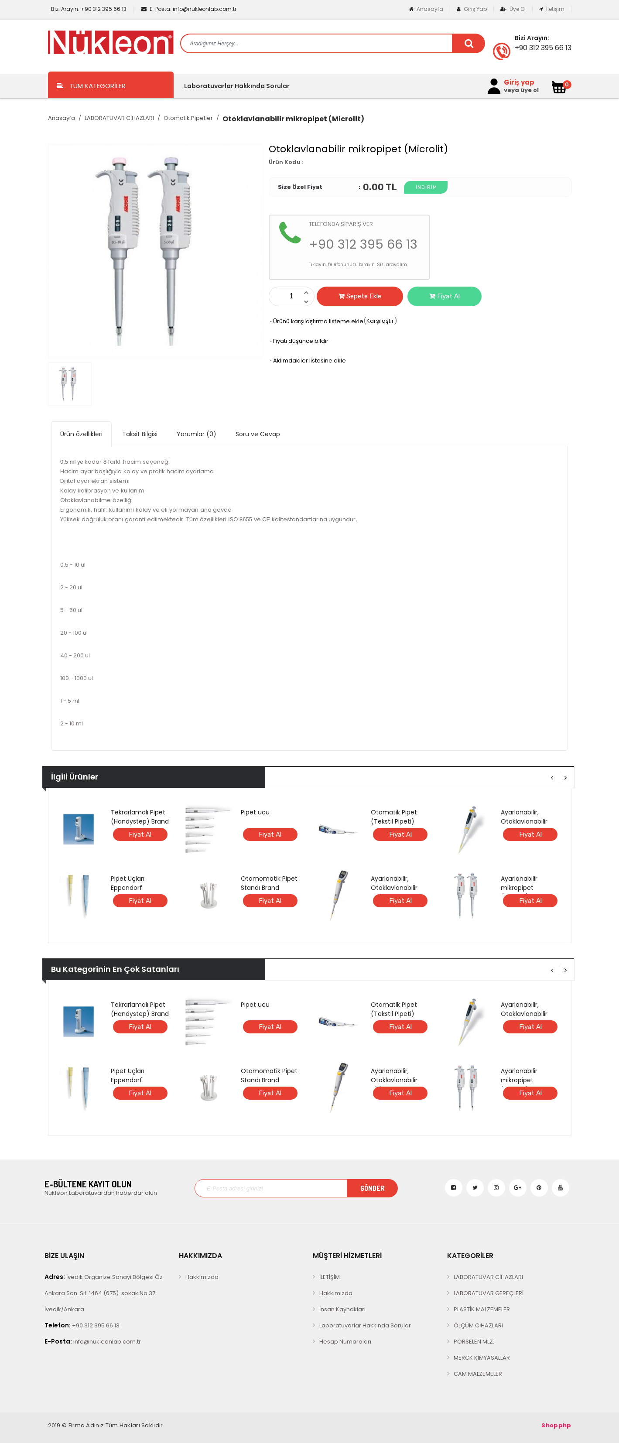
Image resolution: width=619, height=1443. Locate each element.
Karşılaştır (380, 321)
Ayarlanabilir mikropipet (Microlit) (519, 887)
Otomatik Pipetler (188, 118)
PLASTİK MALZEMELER (482, 1309)
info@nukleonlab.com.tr (188, 9)
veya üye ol (521, 90)
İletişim (551, 9)
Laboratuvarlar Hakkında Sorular (237, 86)
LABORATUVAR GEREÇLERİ (488, 1293)
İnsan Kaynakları (342, 1309)
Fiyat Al (444, 296)
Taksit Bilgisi (139, 434)
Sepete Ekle (360, 296)
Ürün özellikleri (81, 434)
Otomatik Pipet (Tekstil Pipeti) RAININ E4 (394, 821)
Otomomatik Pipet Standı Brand (269, 883)
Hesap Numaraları (345, 1341)
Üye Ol (513, 9)
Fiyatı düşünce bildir (298, 341)
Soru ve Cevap (258, 434)
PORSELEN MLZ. (474, 1341)
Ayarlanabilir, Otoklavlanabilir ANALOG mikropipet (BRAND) (530, 826)
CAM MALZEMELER (478, 1374)
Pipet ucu (255, 812)
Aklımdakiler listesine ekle (307, 360)
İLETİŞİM (329, 1277)
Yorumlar (196, 434)
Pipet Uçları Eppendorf (127, 883)
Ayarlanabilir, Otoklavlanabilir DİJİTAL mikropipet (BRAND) (398, 892)
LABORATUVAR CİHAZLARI (119, 118)
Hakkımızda (202, 1277)
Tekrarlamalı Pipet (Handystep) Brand (140, 817)
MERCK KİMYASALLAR (482, 1358)
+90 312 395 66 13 (88, 9)
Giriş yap (519, 82)
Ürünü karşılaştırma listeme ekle (316, 321)
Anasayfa (426, 9)
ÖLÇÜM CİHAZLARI (478, 1325)
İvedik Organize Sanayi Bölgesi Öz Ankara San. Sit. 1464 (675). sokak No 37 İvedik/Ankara (103, 1292)
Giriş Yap (472, 9)
